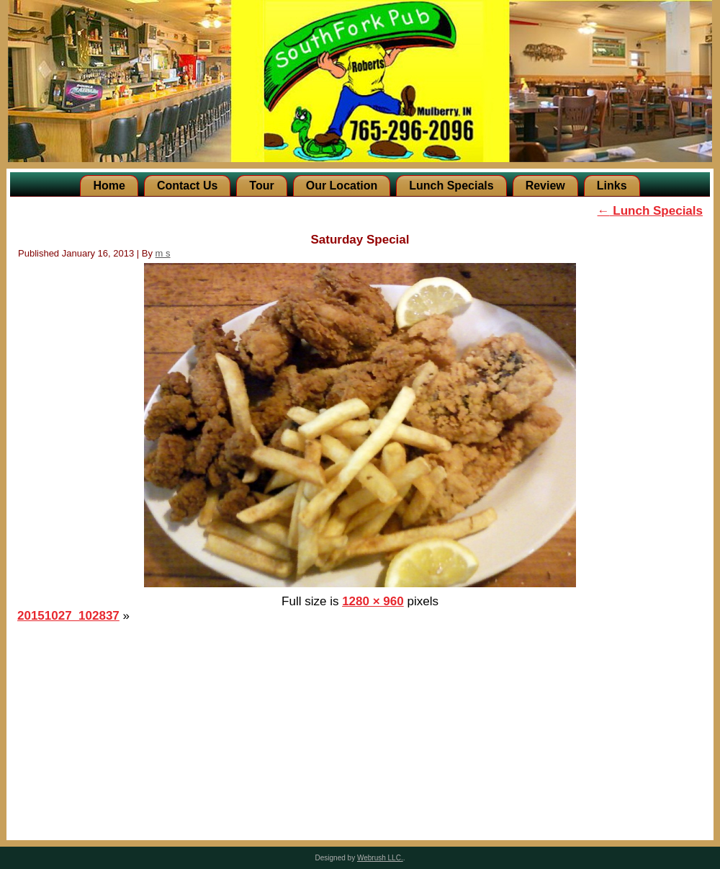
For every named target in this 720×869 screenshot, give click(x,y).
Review (545, 185)
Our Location (342, 185)
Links (612, 185)
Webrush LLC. (380, 858)
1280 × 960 (373, 601)
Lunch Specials (451, 185)
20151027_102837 (68, 616)
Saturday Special (359, 239)
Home (109, 185)
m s (163, 253)
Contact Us (187, 185)
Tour (261, 185)
